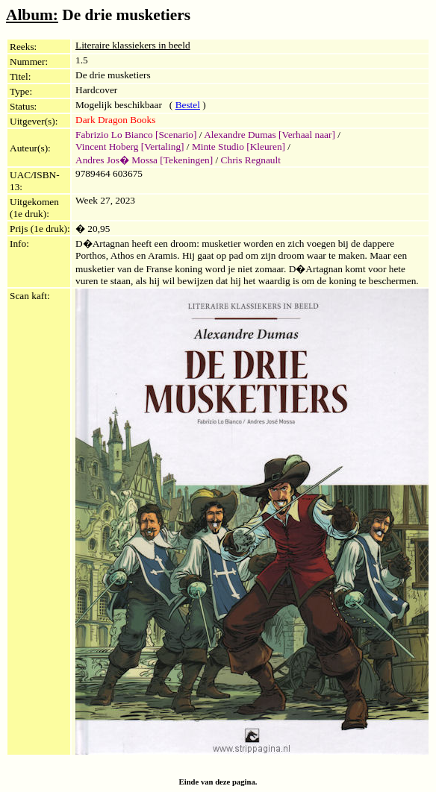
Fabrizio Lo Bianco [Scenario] (135, 134)
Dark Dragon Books (115, 119)
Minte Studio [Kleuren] (238, 146)
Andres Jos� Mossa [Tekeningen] (144, 160)
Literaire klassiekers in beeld (132, 45)
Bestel (187, 104)
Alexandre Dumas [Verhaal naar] (269, 134)
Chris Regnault (251, 160)
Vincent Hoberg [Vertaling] (129, 146)
